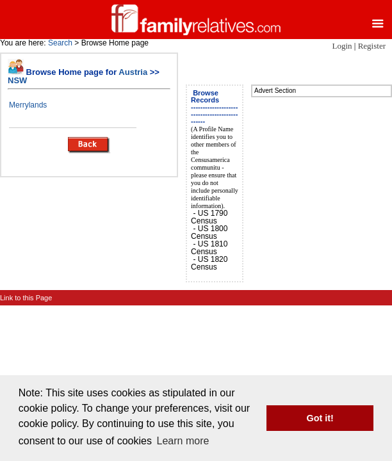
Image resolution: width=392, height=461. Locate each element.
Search (60, 42)
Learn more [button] (183, 440)
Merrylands (28, 105)
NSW (17, 80)
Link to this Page (26, 298)
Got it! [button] (320, 418)
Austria (132, 72)
